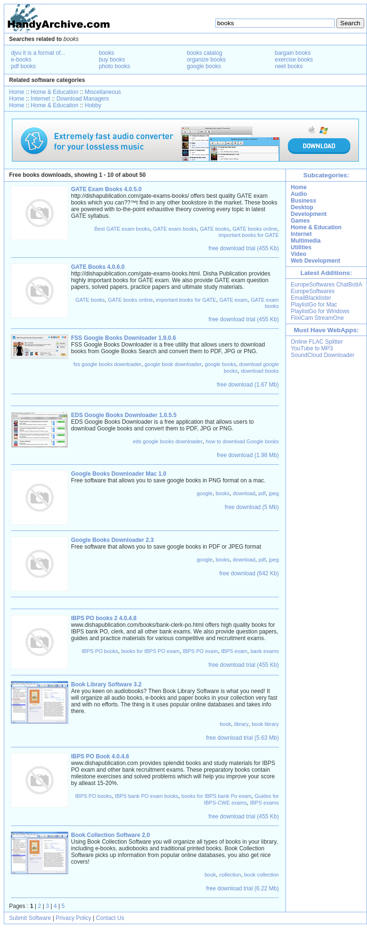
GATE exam (233, 300)
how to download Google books (242, 441)
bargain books (293, 53)
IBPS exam (234, 651)
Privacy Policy (74, 918)
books (106, 53)
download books (260, 371)
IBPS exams (264, 803)
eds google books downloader (168, 441)
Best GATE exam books (122, 229)
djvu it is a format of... (38, 53)
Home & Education (54, 92)
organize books (206, 59)
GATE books (214, 229)
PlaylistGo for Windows (320, 311)
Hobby (93, 105)
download (244, 493)
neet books (289, 66)
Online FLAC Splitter (317, 341)
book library (265, 724)
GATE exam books (175, 229)
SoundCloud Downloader (322, 355)
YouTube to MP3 (312, 348)
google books (204, 66)
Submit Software (30, 918)
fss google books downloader (107, 364)
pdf (261, 493)
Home (16, 92)
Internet (40, 98)
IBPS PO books (100, 651)
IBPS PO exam (200, 651)
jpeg (274, 493)
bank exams (265, 651)
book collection (261, 874)
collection (230, 874)
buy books (112, 59)
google (205, 493)
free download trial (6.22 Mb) (242, 888)
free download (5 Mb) (252, 507)
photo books (114, 66)
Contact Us (110, 918)
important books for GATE (249, 235)
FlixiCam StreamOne (317, 318)
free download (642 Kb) (249, 573)
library (241, 724)
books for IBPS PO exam (150, 651)
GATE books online (255, 229)
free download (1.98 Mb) (248, 455)
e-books (21, 59)
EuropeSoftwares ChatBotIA (326, 284)
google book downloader (173, 364)
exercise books (294, 59)
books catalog (204, 53)
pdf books (23, 66)
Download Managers (82, 98)
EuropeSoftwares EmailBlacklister (313, 294)
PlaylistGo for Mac (314, 304)
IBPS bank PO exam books (146, 796)
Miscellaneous (103, 92)
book (225, 724)
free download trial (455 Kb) (244, 248)
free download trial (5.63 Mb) (242, 737)
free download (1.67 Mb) (248, 384)
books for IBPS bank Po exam (217, 796)
